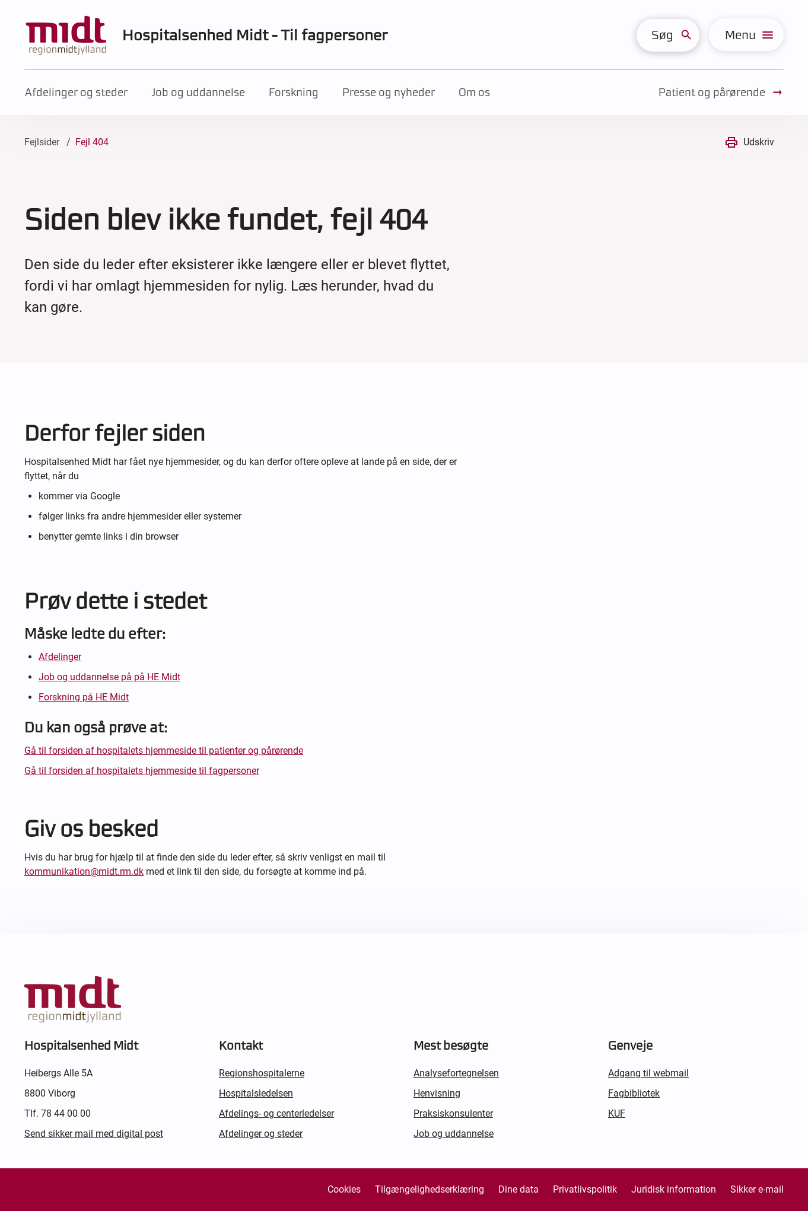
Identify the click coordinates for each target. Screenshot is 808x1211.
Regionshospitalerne (261, 1073)
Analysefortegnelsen (456, 1073)
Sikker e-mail (757, 1189)
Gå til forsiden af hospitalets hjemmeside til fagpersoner (141, 770)
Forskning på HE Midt (84, 697)
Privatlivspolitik (585, 1189)
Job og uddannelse (198, 92)
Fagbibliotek (634, 1093)
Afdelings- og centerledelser (276, 1113)
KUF (616, 1113)
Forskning (294, 92)
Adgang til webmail (648, 1073)
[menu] (746, 34)
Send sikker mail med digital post (93, 1133)
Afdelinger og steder (76, 92)
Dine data (518, 1189)
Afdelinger (60, 656)
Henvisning (436, 1093)
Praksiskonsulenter (453, 1113)
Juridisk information (673, 1189)
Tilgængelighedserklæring (429, 1189)
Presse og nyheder (388, 92)
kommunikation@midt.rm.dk (84, 871)
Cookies (344, 1189)
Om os (474, 92)
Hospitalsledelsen (256, 1093)
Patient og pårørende (721, 92)
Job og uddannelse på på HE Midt (109, 677)
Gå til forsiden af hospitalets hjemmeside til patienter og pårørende (163, 750)
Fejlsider (41, 142)
